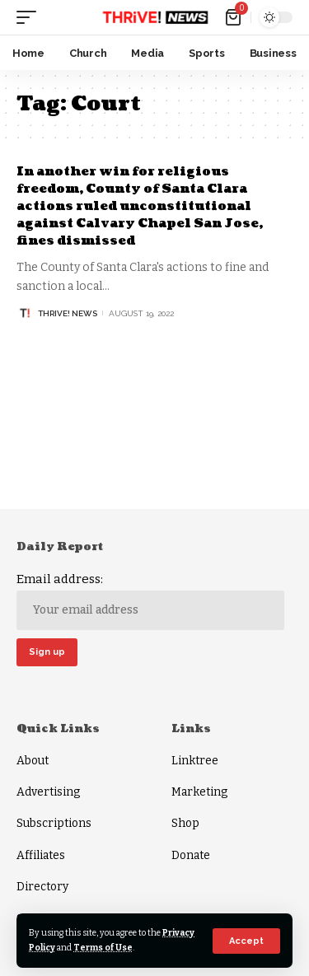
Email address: (150, 600)
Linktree (194, 761)
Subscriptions (53, 823)
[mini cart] (234, 17)
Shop (185, 823)
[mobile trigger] (30, 17)
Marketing (199, 792)
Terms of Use (103, 947)
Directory (42, 887)
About (32, 761)
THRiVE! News (67, 313)
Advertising (48, 792)
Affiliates (40, 855)
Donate (190, 855)
